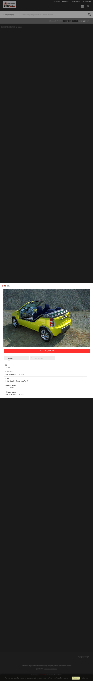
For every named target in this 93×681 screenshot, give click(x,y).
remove (75, 678)
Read (50, 678)
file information (37, 358)
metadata (9, 358)
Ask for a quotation (46, 351)
